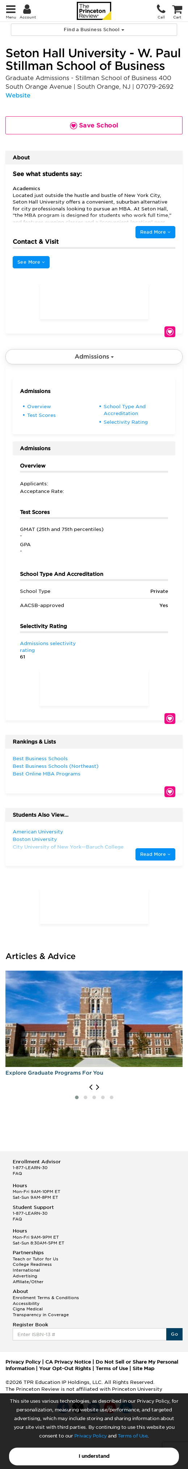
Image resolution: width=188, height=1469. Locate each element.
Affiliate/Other (28, 1281)
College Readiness (32, 1264)
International (26, 1270)
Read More (155, 232)
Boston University (35, 839)
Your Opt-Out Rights (65, 1368)
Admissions (94, 356)
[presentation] (90, 1087)
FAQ (17, 1173)
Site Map (143, 1368)
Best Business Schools (40, 758)
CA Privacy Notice (68, 1362)
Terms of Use (132, 1436)
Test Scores (41, 415)
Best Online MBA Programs (46, 774)
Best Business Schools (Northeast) (56, 766)
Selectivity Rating (126, 422)
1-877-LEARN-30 (30, 1167)
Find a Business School (94, 29)
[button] (76, 1097)
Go (174, 1334)
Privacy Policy (90, 1436)
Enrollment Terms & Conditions (46, 1297)
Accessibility (26, 1303)
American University (38, 831)
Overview (39, 406)
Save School (169, 331)
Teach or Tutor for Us (35, 1258)
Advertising (25, 1275)
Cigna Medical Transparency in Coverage (41, 1311)
